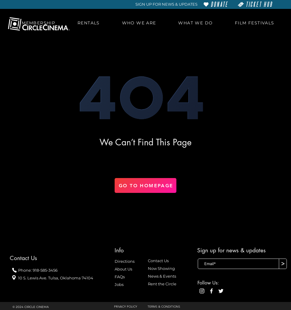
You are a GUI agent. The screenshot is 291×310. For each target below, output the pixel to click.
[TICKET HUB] (255, 4)
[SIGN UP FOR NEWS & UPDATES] (166, 4)
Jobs (119, 284)
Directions (125, 261)
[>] (283, 264)
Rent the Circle (162, 283)
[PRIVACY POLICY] (128, 306)
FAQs (120, 276)
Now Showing (161, 268)
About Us (123, 269)
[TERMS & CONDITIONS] (167, 306)
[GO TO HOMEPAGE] (145, 185)
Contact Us (158, 260)
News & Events (162, 276)
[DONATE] (216, 4)
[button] (38, 23)
